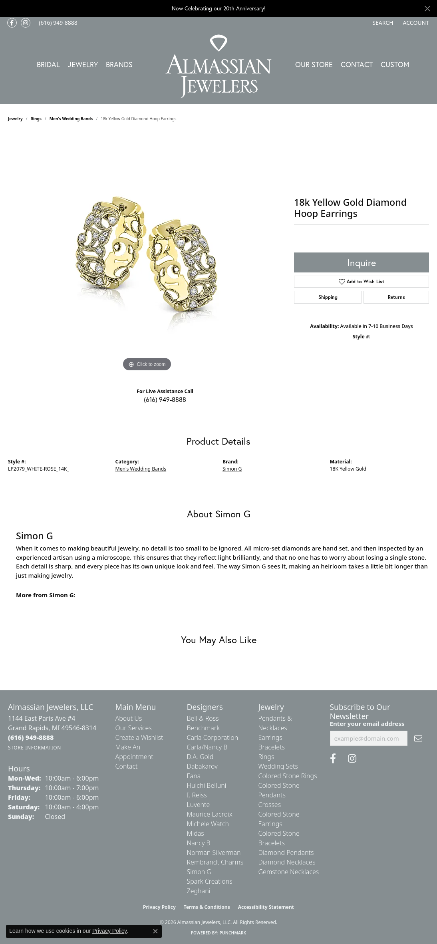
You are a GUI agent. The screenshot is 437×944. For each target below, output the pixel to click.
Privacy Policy (159, 907)
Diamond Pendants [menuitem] (286, 852)
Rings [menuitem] (266, 756)
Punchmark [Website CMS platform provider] (233, 933)
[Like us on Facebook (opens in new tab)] (12, 23)
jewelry (15, 118)
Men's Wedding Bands (71, 118)
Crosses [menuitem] (269, 804)
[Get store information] (34, 747)
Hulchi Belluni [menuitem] (206, 785)
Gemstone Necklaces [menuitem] (288, 871)
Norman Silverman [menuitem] (214, 852)
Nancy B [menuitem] (199, 843)
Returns (396, 297)
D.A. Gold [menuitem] (200, 756)
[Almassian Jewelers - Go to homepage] (219, 66)
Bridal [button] (48, 64)
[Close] (427, 9)
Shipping (328, 297)
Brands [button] (119, 64)
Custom (395, 64)
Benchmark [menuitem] (203, 727)
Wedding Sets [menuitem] (278, 766)
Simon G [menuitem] (199, 871)
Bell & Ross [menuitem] (203, 718)
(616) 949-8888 (165, 399)
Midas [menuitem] (195, 833)
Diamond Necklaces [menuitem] (287, 862)
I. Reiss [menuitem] (197, 795)
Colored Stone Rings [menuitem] (287, 775)
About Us (128, 718)
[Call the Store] (31, 737)
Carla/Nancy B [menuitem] (207, 747)
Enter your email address (367, 723)
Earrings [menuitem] (270, 737)
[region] (147, 254)
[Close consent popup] (155, 931)
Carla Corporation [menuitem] (212, 737)
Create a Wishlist (139, 737)
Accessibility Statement (266, 907)
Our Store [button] (314, 64)
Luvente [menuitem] (198, 804)
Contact (357, 64)
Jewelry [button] (83, 64)
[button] (382, 23)
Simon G (232, 468)
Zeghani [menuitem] (199, 890)
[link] (57, 23)
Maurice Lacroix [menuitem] (209, 814)
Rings (36, 118)
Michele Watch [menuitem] (208, 823)
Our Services (133, 727)
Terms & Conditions (207, 907)
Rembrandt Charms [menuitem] (215, 862)
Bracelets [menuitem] (271, 747)
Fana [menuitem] (194, 775)
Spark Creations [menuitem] (209, 881)
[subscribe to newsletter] (418, 738)
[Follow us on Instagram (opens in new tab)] (25, 23)
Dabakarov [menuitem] (202, 766)
